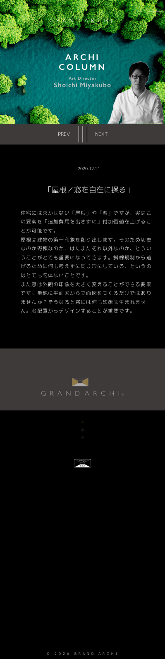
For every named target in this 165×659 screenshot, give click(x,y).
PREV (64, 133)
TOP (157, 112)
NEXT (101, 133)
